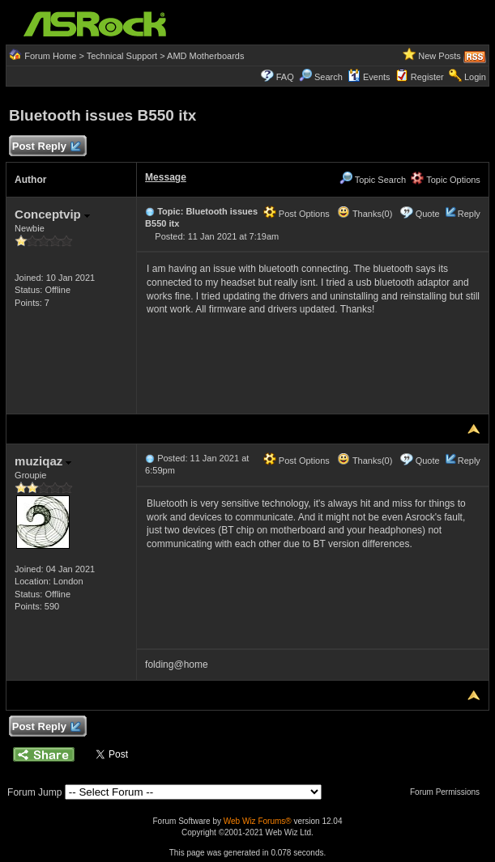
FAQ (285, 77)
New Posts (439, 56)
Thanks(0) (364, 214)
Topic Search (372, 180)
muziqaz (43, 461)
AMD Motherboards (205, 56)
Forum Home (50, 56)
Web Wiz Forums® (258, 821)
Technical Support (122, 56)
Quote (428, 214)
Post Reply (45, 147)
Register (427, 77)
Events (369, 77)
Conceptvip (52, 214)
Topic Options (445, 180)
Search (328, 77)
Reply (469, 214)
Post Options (296, 214)
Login (475, 77)
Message (165, 177)
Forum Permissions (449, 792)
